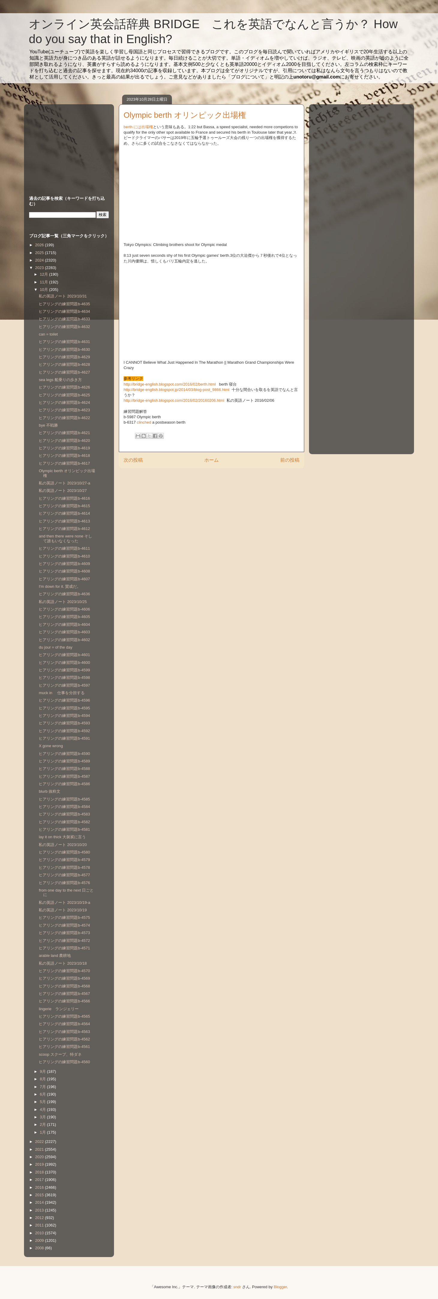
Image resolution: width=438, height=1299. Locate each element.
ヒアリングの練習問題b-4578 (64, 867)
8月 (43, 1079)
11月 (44, 282)
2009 (40, 1240)
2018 (40, 1172)
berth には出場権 (138, 127)
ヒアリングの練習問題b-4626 (64, 387)
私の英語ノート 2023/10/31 (63, 296)
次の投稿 (133, 460)
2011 (40, 1225)
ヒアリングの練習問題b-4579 (64, 859)
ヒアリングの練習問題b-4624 (64, 402)
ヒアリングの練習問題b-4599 (64, 670)
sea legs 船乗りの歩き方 (60, 379)
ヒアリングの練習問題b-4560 (64, 1062)
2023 (40, 267)
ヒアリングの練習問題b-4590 (64, 753)
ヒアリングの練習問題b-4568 (64, 986)
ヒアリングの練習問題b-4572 (64, 940)
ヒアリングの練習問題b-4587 (64, 776)
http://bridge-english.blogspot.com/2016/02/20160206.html (174, 400)
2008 (40, 1248)
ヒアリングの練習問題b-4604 (64, 624)
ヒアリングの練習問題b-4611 (64, 548)
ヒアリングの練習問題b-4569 (64, 978)
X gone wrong (51, 746)
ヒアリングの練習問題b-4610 (64, 556)
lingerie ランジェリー (59, 1009)
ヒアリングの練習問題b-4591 (64, 738)
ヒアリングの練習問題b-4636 (64, 594)
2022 (40, 1141)
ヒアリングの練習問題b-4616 (64, 498)
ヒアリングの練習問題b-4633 (64, 319)
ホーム (211, 460)
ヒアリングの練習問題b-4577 (64, 875)
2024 (40, 260)
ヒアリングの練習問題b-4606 (64, 609)
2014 (40, 1202)
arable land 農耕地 (55, 955)
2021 (40, 1149)
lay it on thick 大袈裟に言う (62, 837)
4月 (43, 1109)
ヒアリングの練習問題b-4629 (64, 357)
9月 (43, 1071)
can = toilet (48, 334)
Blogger (280, 1287)
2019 (40, 1164)
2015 (40, 1195)
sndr (237, 1287)
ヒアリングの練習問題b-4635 (64, 304)
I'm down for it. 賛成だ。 (60, 586)
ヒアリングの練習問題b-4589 (64, 761)
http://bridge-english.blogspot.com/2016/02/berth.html (170, 384)
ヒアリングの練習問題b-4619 (64, 448)
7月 (43, 1086)
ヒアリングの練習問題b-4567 (64, 993)
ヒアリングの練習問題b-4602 (64, 640)
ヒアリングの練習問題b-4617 (64, 463)
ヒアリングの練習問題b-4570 (64, 971)
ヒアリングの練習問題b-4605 (64, 616)
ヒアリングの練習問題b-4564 (64, 1024)
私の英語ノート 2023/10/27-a (64, 483)
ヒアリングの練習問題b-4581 (64, 829)
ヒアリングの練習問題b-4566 (64, 1001)
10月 (44, 289)
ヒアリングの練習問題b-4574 (64, 925)
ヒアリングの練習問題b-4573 (64, 933)
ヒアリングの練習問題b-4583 (64, 814)
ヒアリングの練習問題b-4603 (64, 632)
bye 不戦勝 (48, 425)
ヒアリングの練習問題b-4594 (64, 715)
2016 (40, 1187)
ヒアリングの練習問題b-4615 (64, 506)
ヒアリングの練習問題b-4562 (64, 1039)
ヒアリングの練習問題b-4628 (64, 364)
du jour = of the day (55, 647)
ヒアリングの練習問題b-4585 (64, 799)
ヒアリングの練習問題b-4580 (64, 852)
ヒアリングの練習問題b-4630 (64, 349)
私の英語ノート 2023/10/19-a (64, 902)
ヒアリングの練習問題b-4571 (64, 948)
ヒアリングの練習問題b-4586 (64, 784)
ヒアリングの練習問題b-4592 (64, 731)
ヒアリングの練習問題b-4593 (64, 723)
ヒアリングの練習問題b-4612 (64, 528)
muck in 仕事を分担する (61, 693)
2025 (40, 252)
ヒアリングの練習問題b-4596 (64, 700)
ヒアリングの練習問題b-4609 (64, 563)
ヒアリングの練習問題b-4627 (64, 372)
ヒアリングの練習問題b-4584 (64, 806)
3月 (43, 1117)
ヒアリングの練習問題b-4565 (64, 1016)
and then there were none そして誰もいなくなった (65, 538)
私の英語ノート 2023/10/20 (63, 844)
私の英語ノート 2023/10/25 (63, 601)
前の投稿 (289, 460)
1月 (43, 1132)
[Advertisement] (66, 144)
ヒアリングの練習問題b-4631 (64, 341)
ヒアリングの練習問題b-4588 (64, 768)
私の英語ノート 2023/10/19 (63, 910)
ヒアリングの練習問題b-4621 (64, 433)
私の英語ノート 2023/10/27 (63, 490)
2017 (40, 1179)
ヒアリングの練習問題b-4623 (64, 410)
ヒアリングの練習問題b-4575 (64, 917)
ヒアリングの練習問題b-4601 (64, 654)
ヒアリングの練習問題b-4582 (64, 822)
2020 (40, 1157)
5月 (43, 1101)
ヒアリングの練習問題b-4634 (64, 311)
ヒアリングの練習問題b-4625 (64, 395)
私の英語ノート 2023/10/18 (63, 963)
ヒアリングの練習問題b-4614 (64, 513)
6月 (43, 1094)
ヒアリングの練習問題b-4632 (64, 326)
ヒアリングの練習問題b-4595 (64, 708)
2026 (40, 245)
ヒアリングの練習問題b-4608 (64, 571)
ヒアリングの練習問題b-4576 (64, 882)
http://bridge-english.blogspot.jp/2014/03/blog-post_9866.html (177, 389)
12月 (44, 274)
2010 (40, 1233)
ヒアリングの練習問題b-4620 (64, 440)
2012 (40, 1217)
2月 (43, 1124)
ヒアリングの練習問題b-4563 (64, 1031)
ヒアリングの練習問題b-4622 (64, 418)
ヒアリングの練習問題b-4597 (64, 685)
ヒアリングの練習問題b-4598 (64, 677)
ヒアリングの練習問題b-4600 (64, 662)
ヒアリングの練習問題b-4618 (64, 455)
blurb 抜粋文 (49, 791)
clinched (144, 422)
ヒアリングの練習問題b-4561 (64, 1046)
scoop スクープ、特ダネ (60, 1054)
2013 (40, 1210)
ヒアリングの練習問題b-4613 (64, 521)
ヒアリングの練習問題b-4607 (64, 579)
